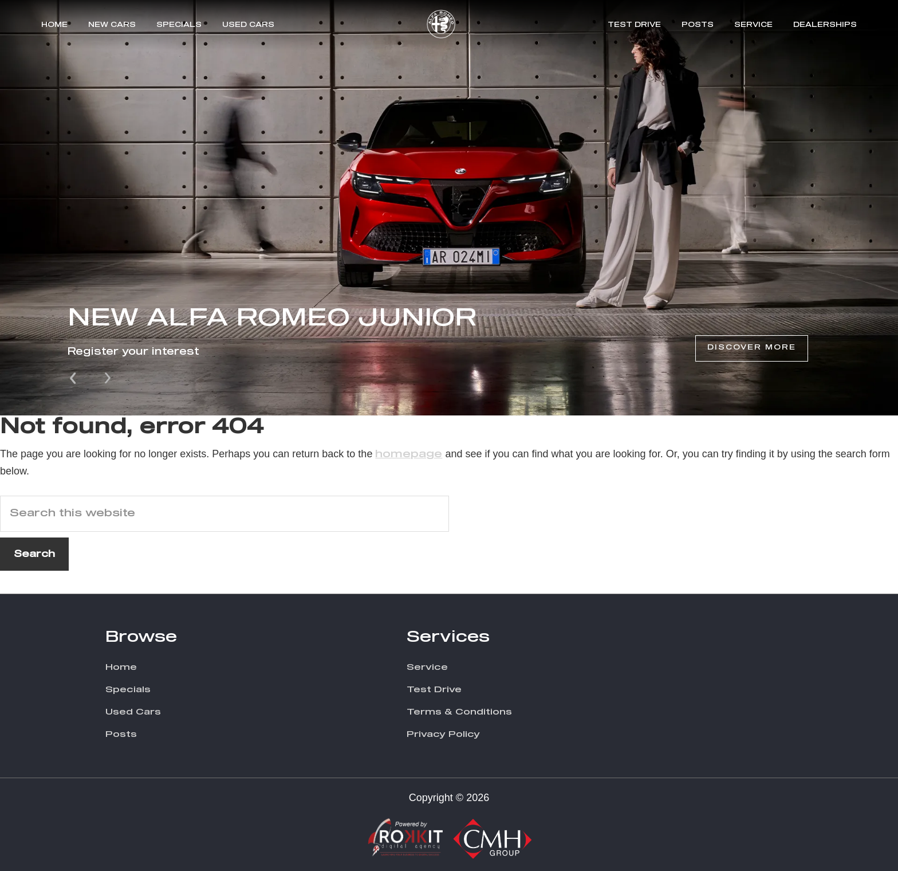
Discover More (751, 347)
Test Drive (634, 25)
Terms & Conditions (459, 712)
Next (108, 377)
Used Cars (248, 25)
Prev (74, 377)
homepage (408, 454)
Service (753, 25)
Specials (179, 25)
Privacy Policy (443, 734)
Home (54, 25)
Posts (698, 25)
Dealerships (825, 25)
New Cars (112, 25)
